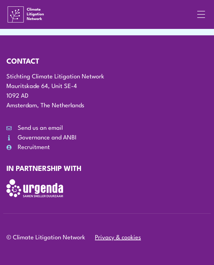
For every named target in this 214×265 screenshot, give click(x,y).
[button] (201, 14)
